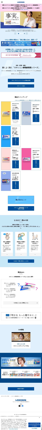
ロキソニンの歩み (21, 85)
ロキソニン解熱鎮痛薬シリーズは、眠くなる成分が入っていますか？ (10, 296)
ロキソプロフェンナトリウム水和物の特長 (21, 80)
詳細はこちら (15, 115)
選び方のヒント (21, 200)
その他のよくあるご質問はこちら (26, 302)
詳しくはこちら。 (25, 9)
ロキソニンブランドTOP (5, 396)
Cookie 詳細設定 (34, 428)
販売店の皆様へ (21, 388)
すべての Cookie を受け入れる (34, 423)
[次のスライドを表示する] (27, 33)
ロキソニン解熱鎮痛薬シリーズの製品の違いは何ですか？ (10, 285)
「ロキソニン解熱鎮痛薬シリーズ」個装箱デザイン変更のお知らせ (28, 100)
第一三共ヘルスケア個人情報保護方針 (20, 414)
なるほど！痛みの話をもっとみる (21, 261)
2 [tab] (20, 33)
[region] (21, 423)
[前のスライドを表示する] (15, 33)
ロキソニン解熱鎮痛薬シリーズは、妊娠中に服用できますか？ (10, 290)
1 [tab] (18, 33)
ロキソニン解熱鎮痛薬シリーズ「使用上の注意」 (21, 208)
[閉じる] (39, 417)
